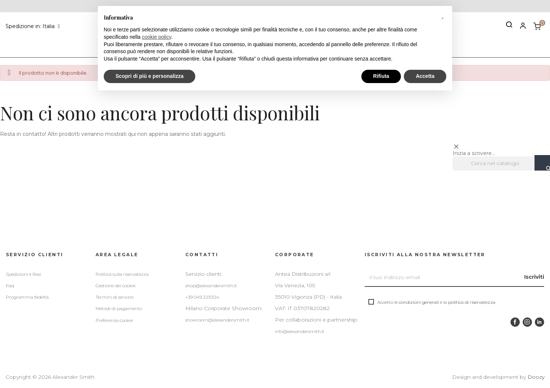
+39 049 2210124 (202, 297)
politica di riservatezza (471, 302)
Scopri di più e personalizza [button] (149, 76)
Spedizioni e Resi (23, 274)
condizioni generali (419, 302)
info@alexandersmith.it (299, 331)
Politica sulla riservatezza (122, 274)
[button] (442, 18)
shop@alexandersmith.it (211, 285)
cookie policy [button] (156, 37)
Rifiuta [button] (381, 76)
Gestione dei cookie (115, 285)
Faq (10, 285)
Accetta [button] (425, 76)
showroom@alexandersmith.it (217, 320)
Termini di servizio (115, 297)
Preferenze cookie (114, 320)
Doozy (535, 377)
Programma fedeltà (27, 297)
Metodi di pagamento (119, 308)
